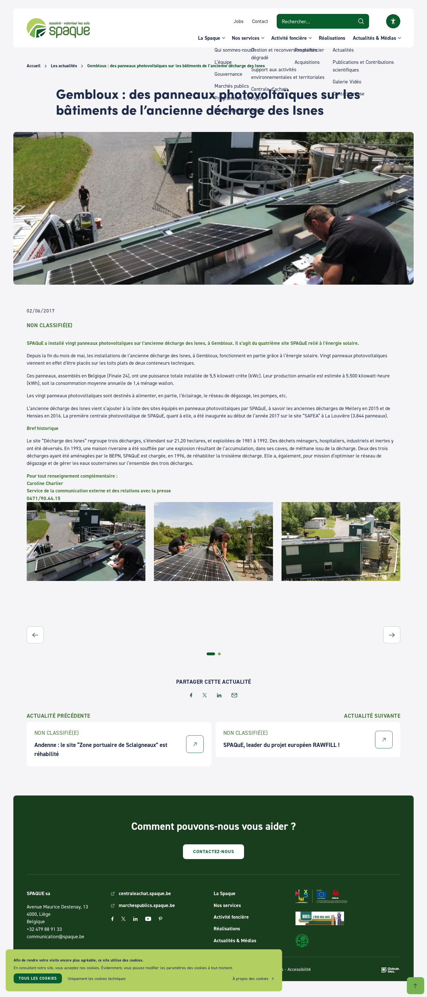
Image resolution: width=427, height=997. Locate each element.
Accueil (34, 66)
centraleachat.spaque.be (145, 893)
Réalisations (332, 38)
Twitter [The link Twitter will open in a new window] (123, 919)
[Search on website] (323, 21)
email (234, 695)
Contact (260, 21)
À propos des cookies (250, 978)
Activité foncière (289, 38)
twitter (205, 695)
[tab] (211, 653)
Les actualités (64, 66)
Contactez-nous (213, 852)
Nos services (245, 38)
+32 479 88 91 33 (44, 929)
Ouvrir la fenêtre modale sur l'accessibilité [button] (393, 21)
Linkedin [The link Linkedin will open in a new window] (135, 919)
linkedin (219, 695)
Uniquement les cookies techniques (97, 978)
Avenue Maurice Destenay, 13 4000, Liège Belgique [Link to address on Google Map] (57, 914)
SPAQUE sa (58, 28)
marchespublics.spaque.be (147, 905)
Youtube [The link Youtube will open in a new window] (148, 919)
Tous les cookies (38, 978)
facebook (191, 695)
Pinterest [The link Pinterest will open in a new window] (160, 919)
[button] (35, 634)
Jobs (238, 21)
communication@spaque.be (55, 936)
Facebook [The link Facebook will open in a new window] (112, 919)
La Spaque (209, 38)
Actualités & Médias (374, 38)
